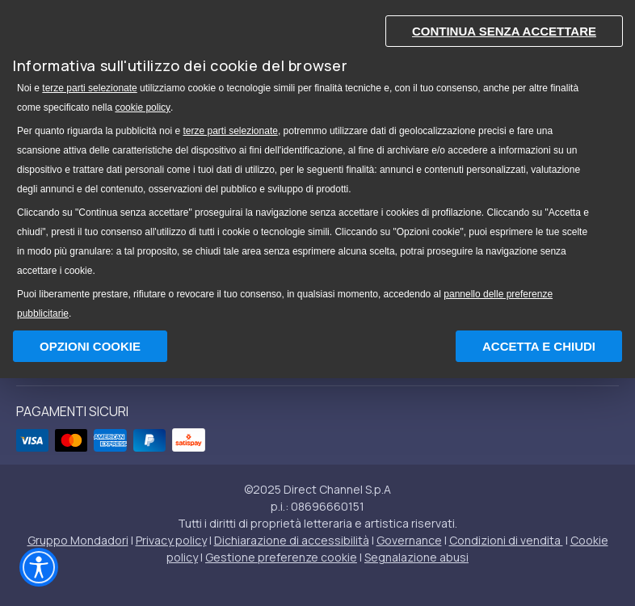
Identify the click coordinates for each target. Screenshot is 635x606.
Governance (409, 540)
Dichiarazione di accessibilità (291, 540)
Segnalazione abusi (416, 557)
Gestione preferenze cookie (281, 557)
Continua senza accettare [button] (504, 31)
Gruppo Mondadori (77, 540)
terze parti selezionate (89, 88)
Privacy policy (171, 540)
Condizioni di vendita (506, 540)
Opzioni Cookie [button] (90, 346)
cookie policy (142, 107)
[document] (317, 163)
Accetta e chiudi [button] (538, 346)
